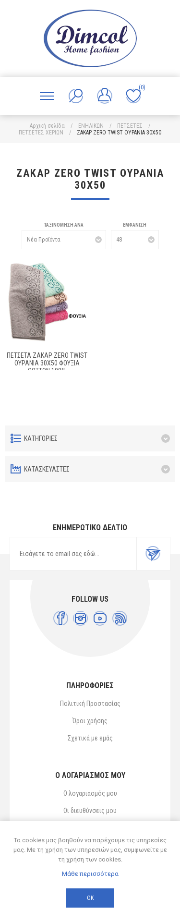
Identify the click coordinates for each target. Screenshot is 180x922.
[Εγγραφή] (73, 553)
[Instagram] (80, 618)
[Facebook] (60, 618)
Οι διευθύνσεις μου (90, 810)
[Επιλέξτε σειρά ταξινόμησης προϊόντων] (64, 239)
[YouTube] (100, 618)
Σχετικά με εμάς (90, 738)
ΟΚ (90, 898)
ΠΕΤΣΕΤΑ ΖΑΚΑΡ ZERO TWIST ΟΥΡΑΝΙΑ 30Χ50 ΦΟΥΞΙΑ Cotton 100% (47, 363)
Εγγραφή (153, 553)
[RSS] (119, 618)
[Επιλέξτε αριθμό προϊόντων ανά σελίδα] (135, 239)
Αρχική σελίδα (47, 125)
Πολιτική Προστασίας (90, 703)
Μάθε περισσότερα (90, 873)
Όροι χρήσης (90, 721)
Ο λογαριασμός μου (90, 793)
